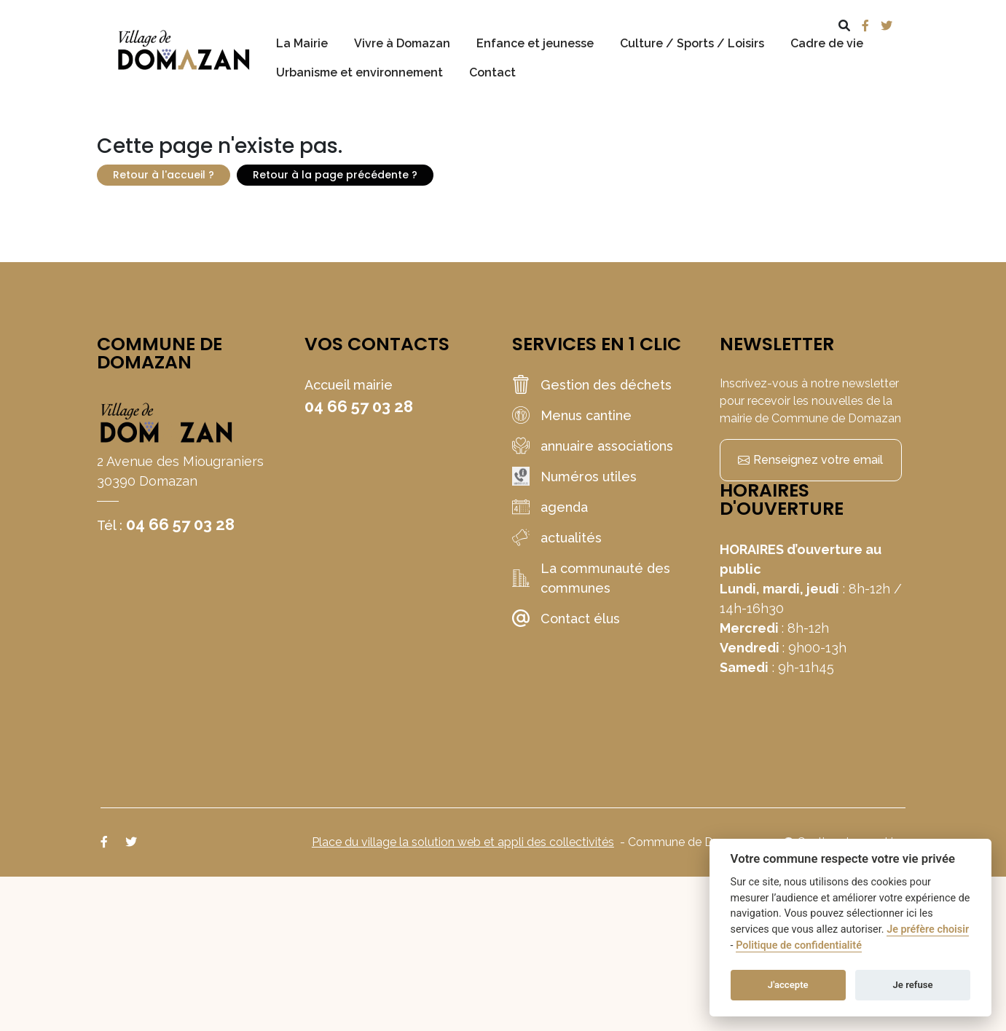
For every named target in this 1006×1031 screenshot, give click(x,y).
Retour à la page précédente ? (335, 174)
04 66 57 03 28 (180, 524)
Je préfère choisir (928, 929)
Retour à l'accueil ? (163, 174)
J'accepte (788, 984)
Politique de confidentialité (799, 945)
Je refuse (913, 984)
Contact (492, 72)
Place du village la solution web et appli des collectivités (463, 842)
